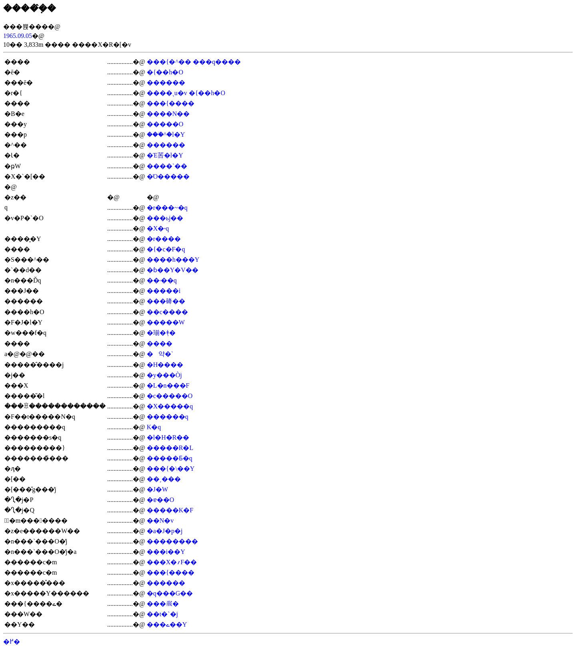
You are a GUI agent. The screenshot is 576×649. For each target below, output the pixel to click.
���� (159, 343)
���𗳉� (163, 603)
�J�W (157, 489)
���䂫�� (166, 301)
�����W (166, 322)
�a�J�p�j (165, 531)
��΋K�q (154, 427)
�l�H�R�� (168, 437)
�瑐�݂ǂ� (161, 332)
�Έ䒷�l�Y (165, 155)
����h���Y (173, 259)
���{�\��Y (171, 468)
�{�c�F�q (166, 249)
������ (166, 82)
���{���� (171, 103)
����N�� (168, 113)
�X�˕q (158, 228)
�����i (163, 290)
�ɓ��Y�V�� (172, 270)
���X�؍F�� (172, 562)
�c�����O (170, 395)
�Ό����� (168, 176)
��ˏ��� (164, 479)
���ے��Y (167, 624)
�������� (172, 541)
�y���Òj (164, 375)
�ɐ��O (160, 499)
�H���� (165, 364)
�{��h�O (165, 72)
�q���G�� (170, 593)
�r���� (164, 238)
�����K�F (170, 510)
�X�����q (170, 406)
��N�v (160, 520)
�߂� (11, 641)
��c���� (167, 312)
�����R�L (170, 447)
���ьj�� (165, 218)
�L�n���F (168, 385)
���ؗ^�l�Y (166, 134)
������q (167, 416)
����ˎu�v (167, 93)
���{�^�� (169, 61)
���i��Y (166, 551)
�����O (165, 124)
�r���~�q (167, 207)
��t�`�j (162, 614)
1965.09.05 (17, 35)
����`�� (167, 166)
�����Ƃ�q (169, 458)
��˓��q (162, 280)
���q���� (217, 61)
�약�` (160, 353)
